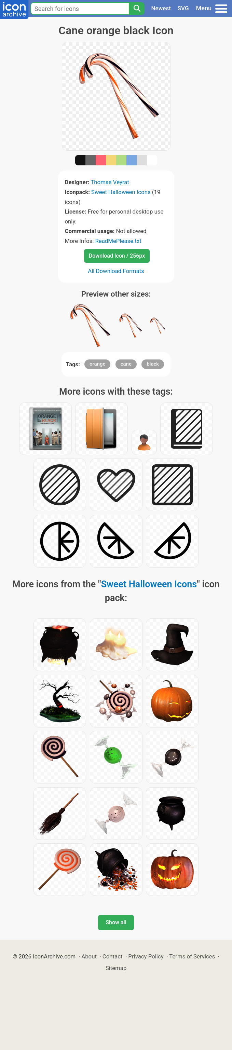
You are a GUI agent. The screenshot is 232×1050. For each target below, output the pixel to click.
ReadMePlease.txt (118, 240)
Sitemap (116, 968)
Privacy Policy (145, 956)
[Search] (137, 8)
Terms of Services (192, 956)
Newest (161, 8)
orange (98, 364)
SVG (183, 8)
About (89, 956)
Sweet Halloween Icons (121, 192)
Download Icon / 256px (117, 256)
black (153, 364)
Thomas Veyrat (110, 182)
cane (126, 364)
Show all (116, 922)
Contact (113, 956)
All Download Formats (116, 271)
